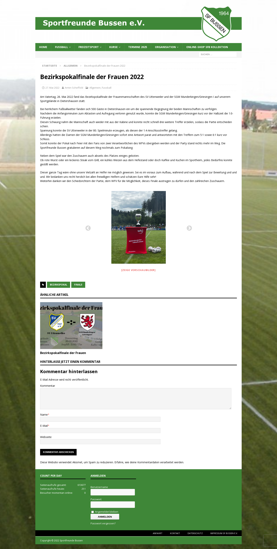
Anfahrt (157, 533)
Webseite (46, 437)
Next (188, 227)
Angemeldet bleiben (104, 511)
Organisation (165, 47)
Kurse (113, 47)
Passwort (96, 499)
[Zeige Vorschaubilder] (138, 270)
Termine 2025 (137, 47)
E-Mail (44, 425)
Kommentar (47, 385)
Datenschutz (195, 533)
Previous (87, 227)
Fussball (61, 47)
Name (44, 414)
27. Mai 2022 (52, 87)
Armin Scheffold (74, 87)
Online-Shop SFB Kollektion (207, 47)
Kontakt (175, 533)
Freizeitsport (89, 47)
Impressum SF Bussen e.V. (224, 533)
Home (43, 47)
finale (78, 284)
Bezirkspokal (58, 284)
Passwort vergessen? (103, 523)
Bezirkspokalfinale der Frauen (63, 353)
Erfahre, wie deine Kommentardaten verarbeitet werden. (149, 462)
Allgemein (95, 87)
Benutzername (99, 487)
